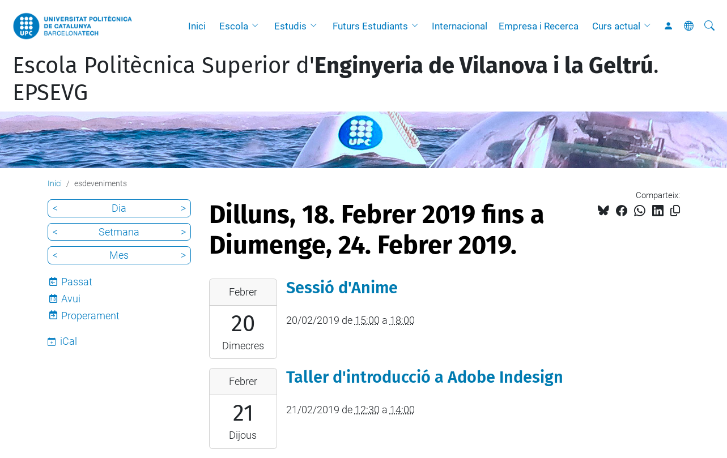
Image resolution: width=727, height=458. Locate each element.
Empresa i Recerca (539, 26)
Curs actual (616, 26)
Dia (119, 208)
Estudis (290, 26)
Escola (233, 26)
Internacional (459, 26)
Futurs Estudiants (370, 26)
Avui (70, 299)
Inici (197, 26)
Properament (90, 316)
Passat (76, 282)
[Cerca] (709, 26)
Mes (119, 255)
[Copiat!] (675, 210)
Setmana (119, 232)
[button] (258, 26)
